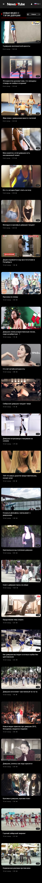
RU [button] (36, 4)
